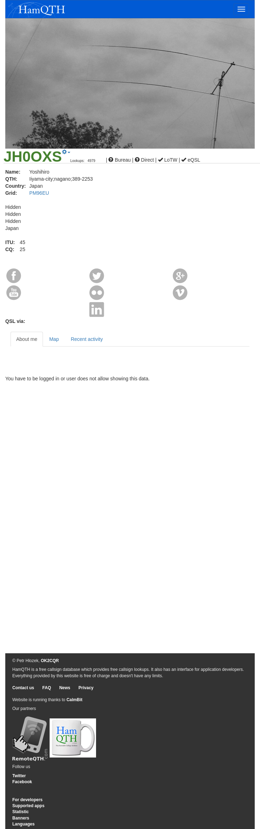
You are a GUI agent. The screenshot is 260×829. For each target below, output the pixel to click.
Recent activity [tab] (87, 339)
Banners (20, 818)
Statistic (20, 811)
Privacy (86, 687)
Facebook (22, 781)
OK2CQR (50, 660)
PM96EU (39, 193)
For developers (27, 799)
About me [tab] (26, 339)
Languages (23, 824)
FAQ (46, 687)
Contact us (23, 687)
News (64, 687)
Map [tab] (54, 339)
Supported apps (28, 805)
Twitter (19, 775)
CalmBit (74, 699)
